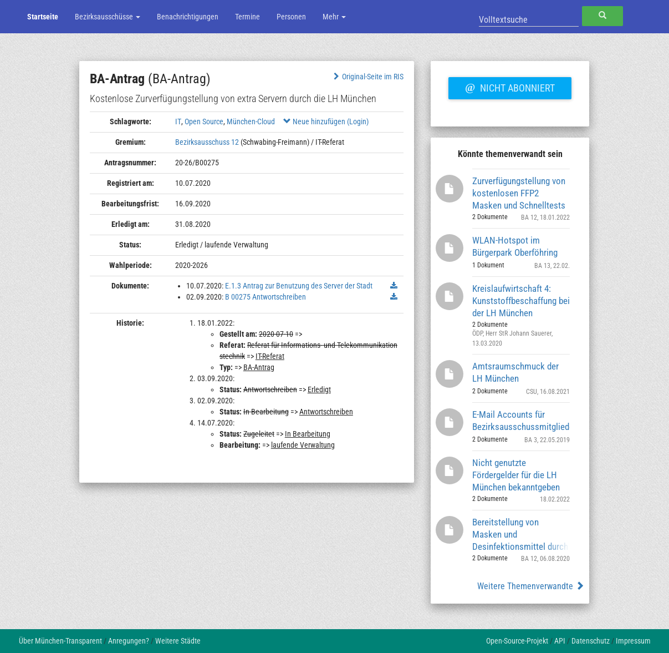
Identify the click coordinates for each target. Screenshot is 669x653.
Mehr (334, 16)
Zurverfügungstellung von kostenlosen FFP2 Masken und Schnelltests (518, 192)
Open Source (204, 121)
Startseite (42, 16)
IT (178, 121)
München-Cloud (251, 121)
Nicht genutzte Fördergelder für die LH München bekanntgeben (516, 474)
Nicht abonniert (510, 86)
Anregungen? (128, 640)
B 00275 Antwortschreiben (265, 296)
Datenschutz (590, 640)
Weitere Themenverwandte (530, 586)
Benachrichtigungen (187, 16)
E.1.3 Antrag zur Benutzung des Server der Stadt (298, 285)
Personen (291, 16)
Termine (247, 16)
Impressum (633, 640)
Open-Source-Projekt (517, 640)
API (559, 640)
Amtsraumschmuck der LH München (515, 372)
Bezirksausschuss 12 (207, 142)
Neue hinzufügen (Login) (326, 121)
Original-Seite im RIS (367, 76)
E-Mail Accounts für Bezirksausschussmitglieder (521, 420)
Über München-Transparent (60, 640)
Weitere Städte (178, 640)
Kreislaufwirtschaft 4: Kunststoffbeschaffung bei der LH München (521, 300)
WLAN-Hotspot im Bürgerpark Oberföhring (515, 246)
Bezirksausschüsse (107, 16)
